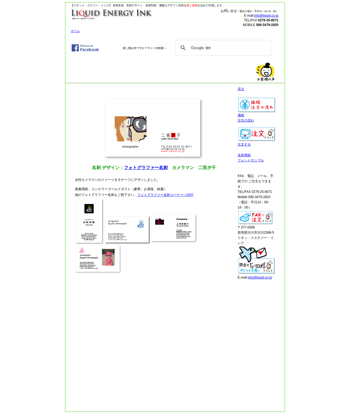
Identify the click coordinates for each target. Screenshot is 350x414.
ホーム (75, 31)
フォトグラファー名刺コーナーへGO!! (165, 195)
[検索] (222, 48)
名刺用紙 (244, 155)
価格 (257, 113)
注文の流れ (246, 120)
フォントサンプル (251, 160)
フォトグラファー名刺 (146, 167)
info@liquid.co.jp (266, 16)
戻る (241, 89)
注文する (257, 142)
